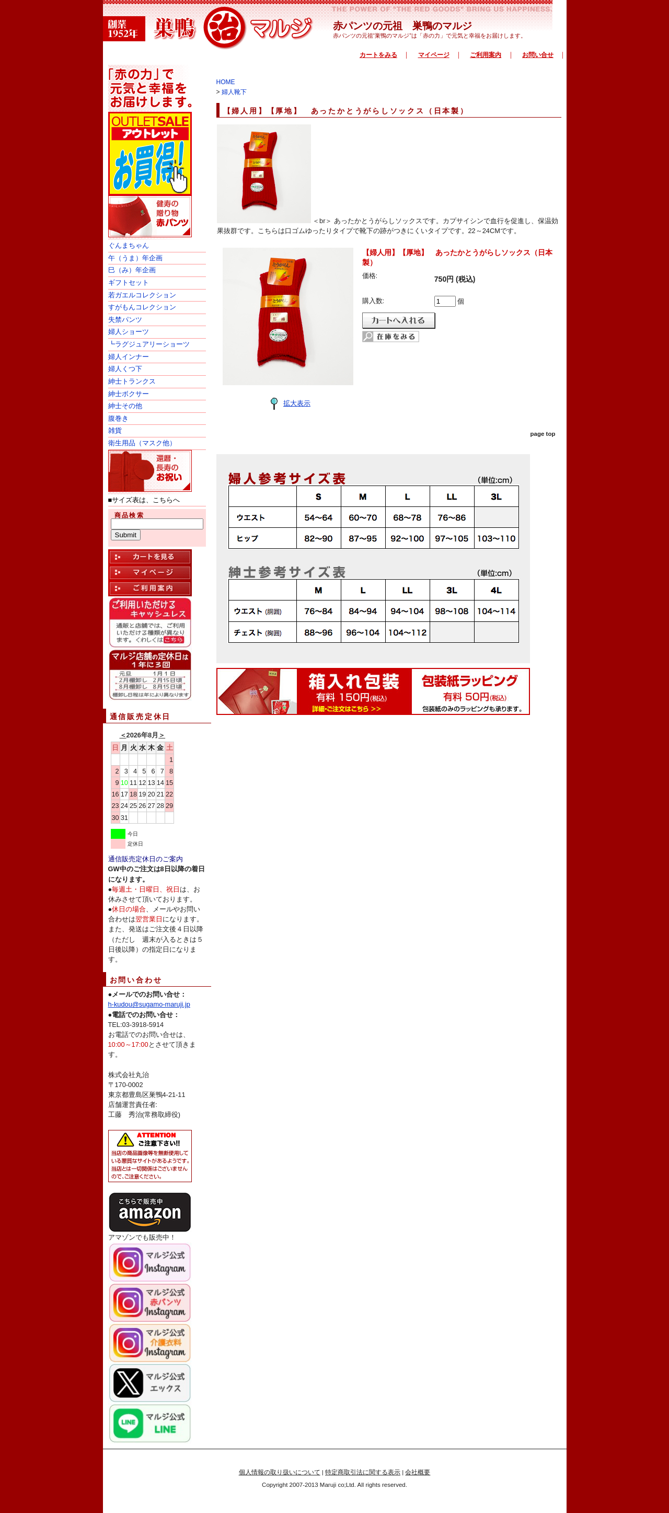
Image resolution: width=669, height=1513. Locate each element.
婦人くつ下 (125, 369)
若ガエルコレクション (142, 295)
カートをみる (378, 55)
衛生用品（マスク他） (142, 443)
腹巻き (118, 418)
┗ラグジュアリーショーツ (149, 344)
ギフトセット (128, 282)
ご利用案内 (485, 55)
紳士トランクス (132, 381)
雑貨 (115, 430)
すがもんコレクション (142, 307)
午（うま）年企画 (135, 258)
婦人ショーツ (128, 332)
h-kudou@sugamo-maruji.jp (149, 1004)
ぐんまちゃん (128, 245)
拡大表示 (287, 403)
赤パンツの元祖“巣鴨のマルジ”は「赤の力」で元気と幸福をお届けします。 (429, 35)
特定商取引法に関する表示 (362, 1472)
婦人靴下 (234, 92)
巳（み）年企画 (132, 270)
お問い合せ (537, 55)
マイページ (433, 55)
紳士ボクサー (128, 394)
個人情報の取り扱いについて (279, 1472)
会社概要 (417, 1472)
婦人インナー (128, 357)
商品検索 (129, 515)
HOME (225, 82)
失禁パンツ (125, 320)
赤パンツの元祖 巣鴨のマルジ (402, 25)
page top (543, 434)
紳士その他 (125, 406)
